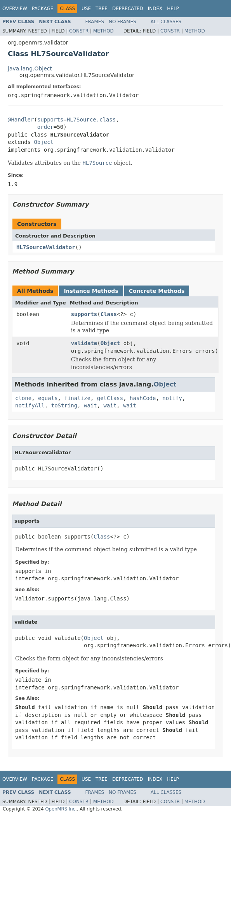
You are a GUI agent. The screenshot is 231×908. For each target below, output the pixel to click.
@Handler (21, 119)
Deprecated (127, 8)
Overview (14, 8)
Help (173, 8)
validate (84, 343)
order (45, 127)
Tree (102, 8)
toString (64, 405)
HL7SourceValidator (45, 247)
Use (86, 8)
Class (109, 314)
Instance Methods (91, 291)
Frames (94, 21)
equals (48, 398)
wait (90, 405)
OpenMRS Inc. (60, 809)
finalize (77, 398)
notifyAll (30, 405)
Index (155, 8)
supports (50, 119)
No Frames (122, 21)
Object (44, 142)
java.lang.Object (30, 68)
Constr (79, 31)
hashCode (143, 398)
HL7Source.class (91, 119)
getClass (110, 398)
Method (103, 31)
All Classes (166, 21)
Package (42, 8)
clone (23, 398)
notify (172, 398)
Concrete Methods (157, 291)
